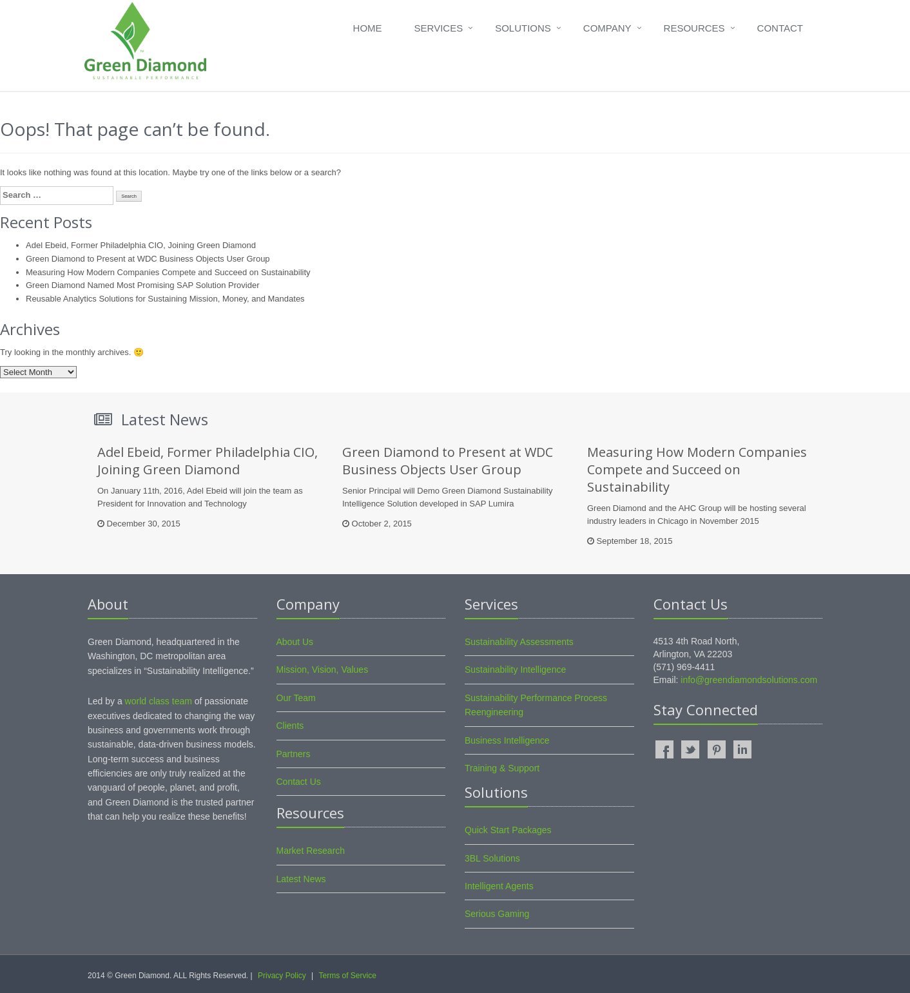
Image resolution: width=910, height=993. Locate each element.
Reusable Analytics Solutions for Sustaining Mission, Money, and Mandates (165, 299)
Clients (290, 725)
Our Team (296, 698)
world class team (158, 701)
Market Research (310, 850)
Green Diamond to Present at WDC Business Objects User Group (148, 259)
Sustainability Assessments (519, 642)
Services (438, 28)
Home (367, 28)
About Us (295, 642)
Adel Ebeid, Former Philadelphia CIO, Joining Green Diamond (141, 245)
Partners (293, 754)
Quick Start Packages (508, 830)
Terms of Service (347, 975)
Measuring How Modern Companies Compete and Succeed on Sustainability (168, 272)
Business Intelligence (507, 740)
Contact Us (298, 781)
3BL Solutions (492, 858)
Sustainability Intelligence (515, 669)
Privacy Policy (282, 975)
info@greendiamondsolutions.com (749, 680)
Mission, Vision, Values (322, 669)
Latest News (301, 879)
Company (607, 28)
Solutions (523, 28)
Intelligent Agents (499, 886)
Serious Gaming (497, 914)
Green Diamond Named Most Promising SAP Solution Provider (142, 285)
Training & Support (502, 768)
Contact (780, 28)
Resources (694, 28)
